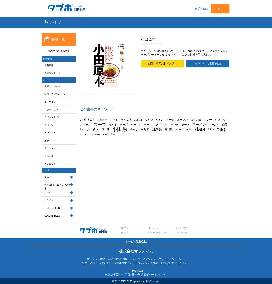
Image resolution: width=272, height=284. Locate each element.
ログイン (220, 8)
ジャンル (47, 79)
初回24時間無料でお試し (162, 63)
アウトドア (50, 133)
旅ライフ (48, 200)
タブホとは (201, 8)
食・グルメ (50, 148)
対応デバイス (153, 228)
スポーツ (48, 125)
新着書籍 (48, 65)
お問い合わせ (181, 232)
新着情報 (47, 58)
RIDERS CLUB (52, 208)
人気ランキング (52, 73)
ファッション (51, 109)
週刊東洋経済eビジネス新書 (57, 186)
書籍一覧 (58, 39)
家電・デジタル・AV (54, 94)
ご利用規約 (123, 232)
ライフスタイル (52, 117)
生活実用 (48, 156)
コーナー (47, 170)
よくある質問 (181, 228)
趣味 (46, 140)
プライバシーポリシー (156, 232)
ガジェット (50, 164)
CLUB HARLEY (52, 215)
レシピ (47, 192)
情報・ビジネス (52, 86)
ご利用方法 (123, 228)
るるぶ (47, 177)
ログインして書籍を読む (208, 63)
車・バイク (50, 102)
